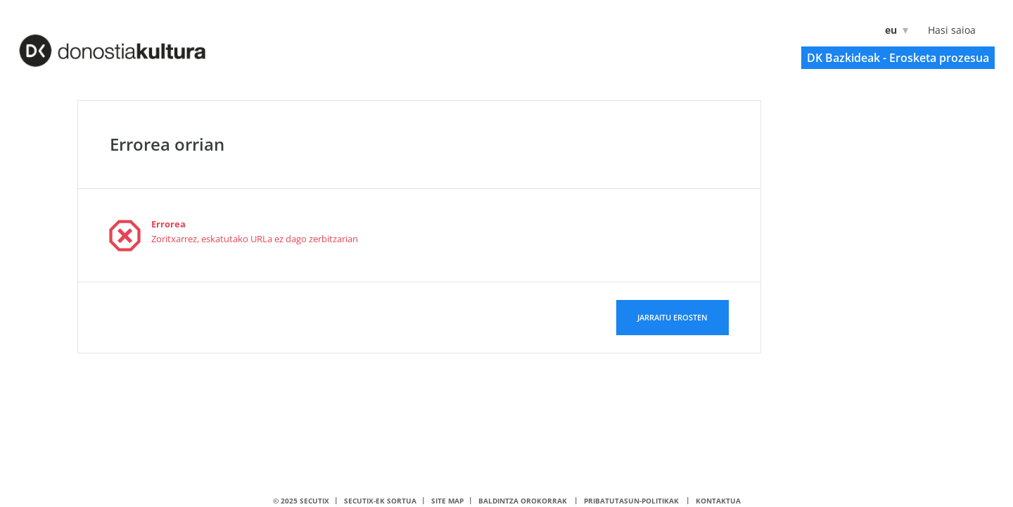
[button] (898, 57)
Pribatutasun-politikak (631, 501)
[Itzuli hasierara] (130, 43)
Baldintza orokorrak (522, 501)
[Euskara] (894, 30)
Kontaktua (718, 501)
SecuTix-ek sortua (380, 501)
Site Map (447, 501)
